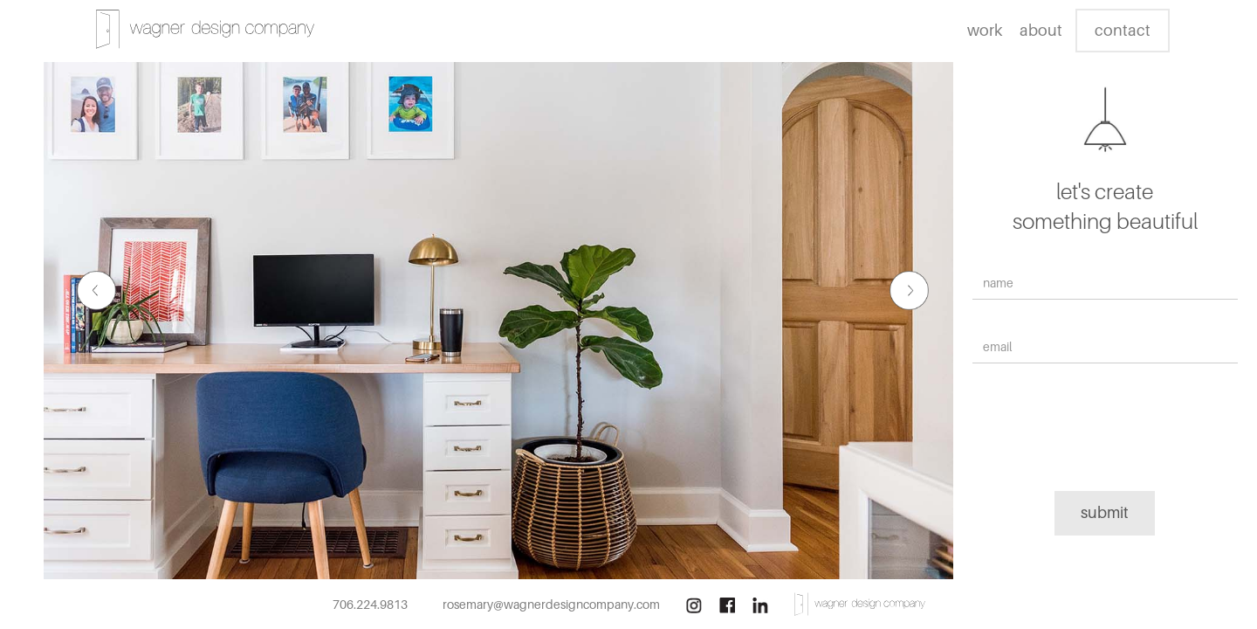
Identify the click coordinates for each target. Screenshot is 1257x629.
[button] (96, 299)
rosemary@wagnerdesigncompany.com (551, 604)
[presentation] (1105, 415)
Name (989, 252)
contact (1123, 30)
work (984, 30)
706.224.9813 (370, 604)
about (1041, 30)
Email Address (1013, 316)
